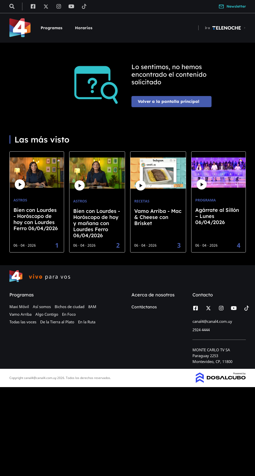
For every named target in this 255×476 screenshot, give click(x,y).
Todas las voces (22, 321)
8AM (92, 306)
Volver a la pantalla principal (168, 101)
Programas (51, 27)
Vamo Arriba (20, 314)
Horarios (83, 27)
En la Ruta (86, 321)
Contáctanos (144, 306)
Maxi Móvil (19, 306)
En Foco (69, 314)
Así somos (42, 306)
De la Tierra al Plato (57, 321)
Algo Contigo (46, 314)
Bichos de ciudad (69, 306)
